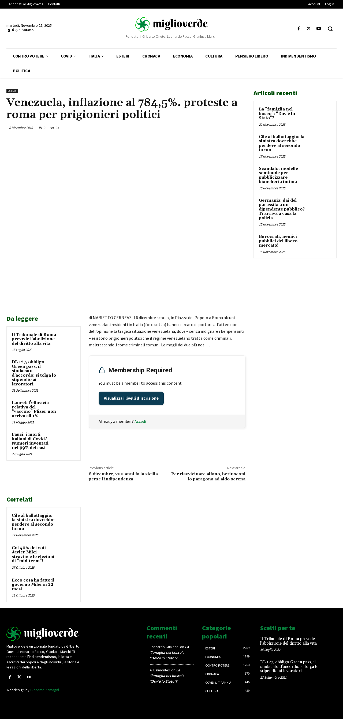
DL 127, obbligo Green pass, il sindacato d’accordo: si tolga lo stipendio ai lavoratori (34, 373)
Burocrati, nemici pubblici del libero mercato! (278, 241)
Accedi (140, 421)
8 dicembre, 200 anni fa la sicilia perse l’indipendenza (123, 476)
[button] (330, 28)
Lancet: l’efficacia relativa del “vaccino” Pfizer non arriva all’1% (34, 409)
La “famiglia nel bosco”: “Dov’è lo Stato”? (277, 114)
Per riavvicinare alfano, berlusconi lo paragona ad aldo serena (208, 476)
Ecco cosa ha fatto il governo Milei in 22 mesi (33, 585)
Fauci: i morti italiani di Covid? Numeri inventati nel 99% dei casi (30, 441)
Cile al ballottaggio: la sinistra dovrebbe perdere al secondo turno (33, 522)
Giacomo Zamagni (44, 689)
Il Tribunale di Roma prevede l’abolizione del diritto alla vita (34, 339)
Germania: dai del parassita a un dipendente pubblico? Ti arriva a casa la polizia (282, 209)
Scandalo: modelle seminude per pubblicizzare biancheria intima (278, 175)
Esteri (12, 91)
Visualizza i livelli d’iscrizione (131, 398)
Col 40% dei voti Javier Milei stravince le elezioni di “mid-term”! (33, 554)
